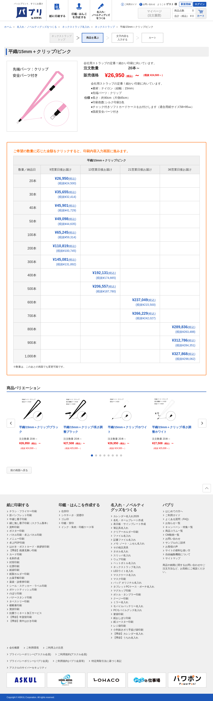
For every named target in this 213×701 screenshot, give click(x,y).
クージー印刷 (120, 598)
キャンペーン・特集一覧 (179, 527)
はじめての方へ (174, 511)
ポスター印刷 (16, 530)
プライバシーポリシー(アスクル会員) (30, 654)
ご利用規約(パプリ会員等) (69, 661)
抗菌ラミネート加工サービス (25, 613)
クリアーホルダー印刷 (125, 531)
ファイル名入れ (122, 535)
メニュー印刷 (16, 538)
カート (200, 13)
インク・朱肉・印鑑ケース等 (77, 527)
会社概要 (14, 647)
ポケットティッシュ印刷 (23, 589)
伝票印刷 (14, 566)
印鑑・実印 (67, 523)
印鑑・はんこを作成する (79, 10)
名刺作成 (14, 558)
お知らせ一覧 (172, 523)
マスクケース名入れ (124, 575)
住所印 (65, 511)
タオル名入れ (120, 551)
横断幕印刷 (15, 605)
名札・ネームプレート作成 (128, 520)
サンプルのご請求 (175, 542)
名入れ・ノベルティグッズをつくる (101, 10)
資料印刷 (14, 527)
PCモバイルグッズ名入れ (127, 610)
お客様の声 (171, 546)
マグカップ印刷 (122, 590)
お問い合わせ (147, 4)
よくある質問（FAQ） (177, 519)
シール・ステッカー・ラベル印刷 (28, 585)
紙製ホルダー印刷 (19, 574)
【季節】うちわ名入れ (125, 637)
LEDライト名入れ (123, 571)
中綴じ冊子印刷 (18, 519)
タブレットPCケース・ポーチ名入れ (133, 586)
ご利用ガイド (129, 4)
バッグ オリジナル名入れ (127, 582)
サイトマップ (172, 558)
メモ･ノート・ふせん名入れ (129, 543)
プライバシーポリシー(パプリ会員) (28, 661)
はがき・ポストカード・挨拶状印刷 (29, 546)
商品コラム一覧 (174, 530)
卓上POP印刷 (17, 542)
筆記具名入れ (120, 527)
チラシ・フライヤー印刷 (23, 511)
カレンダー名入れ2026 (126, 516)
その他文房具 (120, 547)
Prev (11, 423)
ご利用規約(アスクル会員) (72, 654)
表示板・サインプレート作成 (129, 524)
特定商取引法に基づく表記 (106, 661)
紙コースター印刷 (123, 621)
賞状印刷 (14, 609)
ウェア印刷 (119, 559)
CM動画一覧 (172, 534)
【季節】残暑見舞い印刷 (23, 550)
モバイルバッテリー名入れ (128, 606)
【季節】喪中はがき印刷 (23, 621)
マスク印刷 (119, 579)
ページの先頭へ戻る (206, 489)
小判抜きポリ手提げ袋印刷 (128, 629)
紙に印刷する (57, 10)
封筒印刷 (14, 562)
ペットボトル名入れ (124, 563)
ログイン (200, 4)
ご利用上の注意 (54, 647)
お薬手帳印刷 (16, 577)
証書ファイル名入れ (124, 539)
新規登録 (186, 4)
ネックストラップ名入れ (127, 567)
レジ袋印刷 (119, 625)
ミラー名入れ (120, 602)
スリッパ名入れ (122, 555)
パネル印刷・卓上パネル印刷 (25, 534)
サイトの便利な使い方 (177, 550)
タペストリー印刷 (19, 601)
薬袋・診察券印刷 (19, 581)
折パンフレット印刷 (20, 515)
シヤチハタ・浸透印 (72, 515)
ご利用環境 (32, 647)
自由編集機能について (177, 554)
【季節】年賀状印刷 (20, 617)
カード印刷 (15, 554)
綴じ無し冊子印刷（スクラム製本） (29, 523)
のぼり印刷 (15, 593)
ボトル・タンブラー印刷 (127, 594)
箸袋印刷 (118, 614)
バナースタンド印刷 (20, 597)
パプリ (168, 505)
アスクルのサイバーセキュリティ (28, 667)
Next (202, 423)
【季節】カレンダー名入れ (128, 633)
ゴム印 (65, 519)
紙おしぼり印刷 (122, 618)
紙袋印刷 (14, 570)
